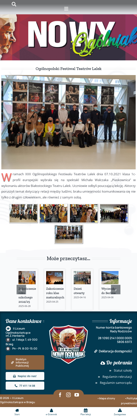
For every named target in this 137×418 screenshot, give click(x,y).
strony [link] (110, 398)
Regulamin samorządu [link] (113, 383)
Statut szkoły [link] (120, 370)
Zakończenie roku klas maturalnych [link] (55, 293)
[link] (23, 213)
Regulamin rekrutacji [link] (114, 377)
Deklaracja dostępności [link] (113, 351)
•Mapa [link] (101, 398)
